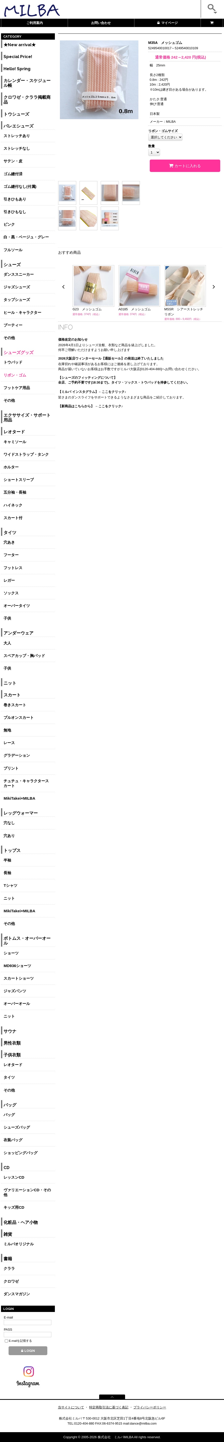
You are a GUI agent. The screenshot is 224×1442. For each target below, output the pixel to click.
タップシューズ (17, 299)
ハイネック (13, 505)
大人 (7, 643)
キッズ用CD (14, 1207)
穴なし (9, 823)
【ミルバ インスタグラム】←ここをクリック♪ (92, 392)
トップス (12, 850)
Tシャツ (10, 885)
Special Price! (18, 56)
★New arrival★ (20, 44)
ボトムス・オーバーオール (27, 941)
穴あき (9, 542)
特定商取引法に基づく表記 (108, 1407)
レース (9, 743)
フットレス (13, 568)
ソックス (11, 593)
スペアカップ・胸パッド (24, 655)
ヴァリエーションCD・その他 (27, 1192)
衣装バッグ (13, 1140)
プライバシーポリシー (149, 1407)
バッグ (10, 1105)
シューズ (12, 264)
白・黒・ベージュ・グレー (26, 237)
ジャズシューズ (17, 287)
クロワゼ (11, 1281)
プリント (11, 768)
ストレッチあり (17, 136)
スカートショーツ (19, 978)
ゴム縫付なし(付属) (20, 186)
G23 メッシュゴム (86, 309)
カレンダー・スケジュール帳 (27, 83)
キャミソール (15, 442)
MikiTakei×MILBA (19, 798)
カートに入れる (185, 165)
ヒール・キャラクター (22, 312)
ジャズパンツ (15, 991)
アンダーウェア (18, 633)
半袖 (7, 860)
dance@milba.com (143, 1423)
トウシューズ (16, 114)
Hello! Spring (17, 68)
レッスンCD (14, 1177)
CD (7, 1167)
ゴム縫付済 (13, 174)
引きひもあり (15, 199)
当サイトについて (71, 1407)
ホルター (11, 467)
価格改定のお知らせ (73, 339)
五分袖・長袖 (15, 492)
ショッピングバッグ (21, 1153)
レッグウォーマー (21, 813)
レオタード (14, 431)
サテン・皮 (13, 161)
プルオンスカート (19, 717)
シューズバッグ (17, 1127)
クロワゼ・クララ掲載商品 (27, 100)
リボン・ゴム (15, 375)
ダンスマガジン (17, 1294)
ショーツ (11, 953)
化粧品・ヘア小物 (21, 1222)
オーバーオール (17, 1003)
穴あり (9, 835)
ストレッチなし (17, 148)
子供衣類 (12, 1055)
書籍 (8, 1258)
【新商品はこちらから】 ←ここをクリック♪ (90, 406)
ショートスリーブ (19, 479)
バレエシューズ (18, 126)
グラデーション (17, 755)
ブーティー (13, 325)
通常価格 (160, 57)
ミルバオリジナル (19, 1244)
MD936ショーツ (17, 966)
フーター (11, 555)
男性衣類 (12, 1043)
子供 (7, 618)
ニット (10, 683)
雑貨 (8, 1234)
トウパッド (13, 362)
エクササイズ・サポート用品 (27, 417)
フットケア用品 (17, 388)
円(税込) (188, 57)
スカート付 (13, 518)
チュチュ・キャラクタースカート (26, 783)
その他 (9, 338)
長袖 (7, 873)
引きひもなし (15, 212)
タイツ (10, 532)
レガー (9, 580)
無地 (7, 730)
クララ (9, 1268)
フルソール (13, 250)
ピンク (9, 224)
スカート (12, 695)
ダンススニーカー (19, 274)
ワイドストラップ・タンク (26, 454)
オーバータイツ (17, 605)
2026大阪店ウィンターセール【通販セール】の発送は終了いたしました (110, 358)
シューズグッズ (18, 352)
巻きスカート (15, 705)
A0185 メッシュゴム (135, 309)
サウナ (10, 1031)
